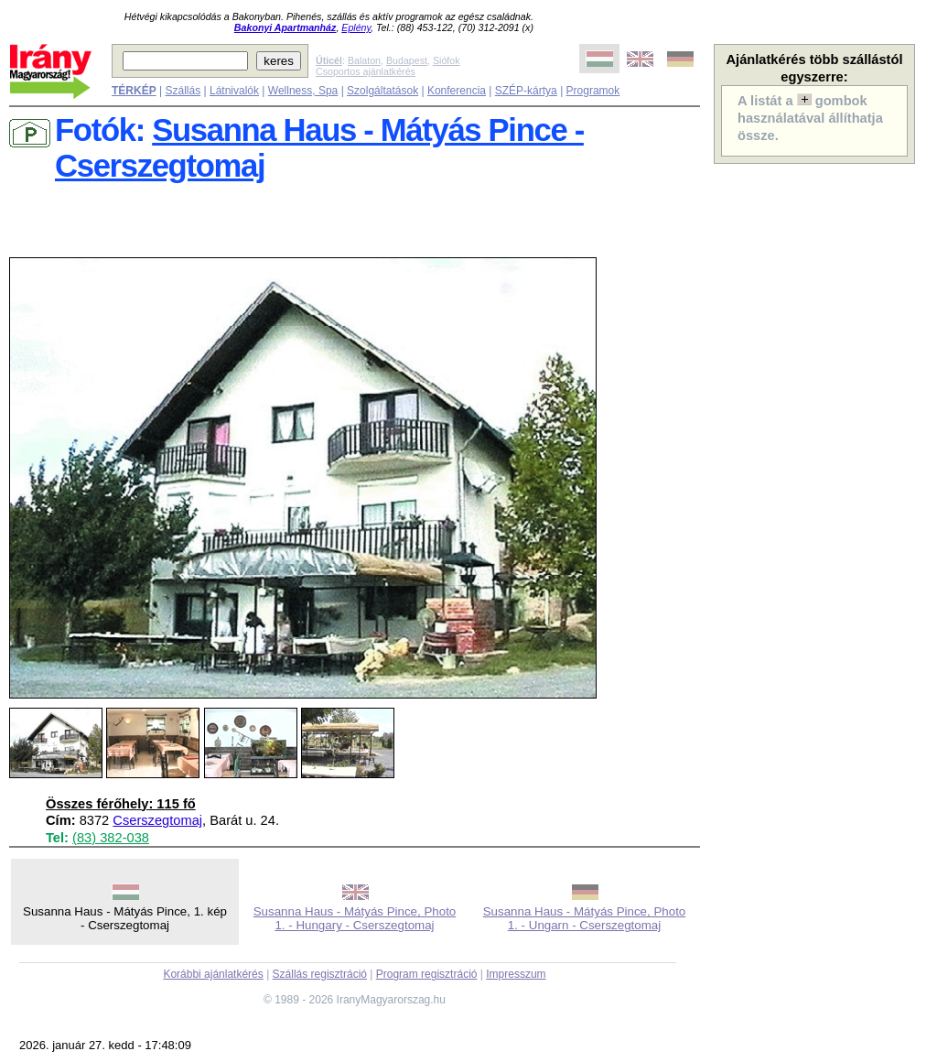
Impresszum (515, 974)
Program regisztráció (427, 974)
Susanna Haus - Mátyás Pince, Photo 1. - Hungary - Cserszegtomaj (355, 918)
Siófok (446, 60)
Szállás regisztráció (320, 974)
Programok (593, 90)
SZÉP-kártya (526, 90)
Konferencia (456, 90)
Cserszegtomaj (157, 820)
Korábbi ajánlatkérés (213, 974)
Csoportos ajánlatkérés (365, 71)
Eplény (356, 27)
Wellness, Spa (303, 90)
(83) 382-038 (110, 837)
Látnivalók (234, 90)
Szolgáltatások (382, 90)
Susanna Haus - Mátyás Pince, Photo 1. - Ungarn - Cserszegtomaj (584, 918)
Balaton (364, 60)
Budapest (406, 60)
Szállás (182, 90)
